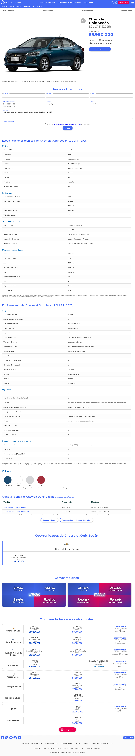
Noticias (51, 2)
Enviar (67, 128)
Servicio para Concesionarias (99, 743)
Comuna (93, 101)
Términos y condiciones (51, 743)
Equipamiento (48, 10)
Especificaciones (9, 10)
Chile (44, 748)
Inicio (3, 6)
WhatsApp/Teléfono (9, 101)
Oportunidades (87, 10)
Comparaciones (126, 10)
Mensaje (5, 110)
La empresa (25, 743)
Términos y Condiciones (60, 124)
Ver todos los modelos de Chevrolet (76, 520)
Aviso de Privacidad (75, 124)
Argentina (37, 748)
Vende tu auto (123, 2)
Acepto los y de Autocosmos (67, 124)
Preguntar (100, 49)
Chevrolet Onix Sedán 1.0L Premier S (16, 512)
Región (49, 101)
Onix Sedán (26, 6)
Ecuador (58, 748)
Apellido (49, 93)
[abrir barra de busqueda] (112, 2)
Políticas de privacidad (67, 743)
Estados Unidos (68, 748)
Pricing (78, 743)
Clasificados (62, 2)
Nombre (5, 93)
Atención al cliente (36, 743)
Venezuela (97, 748)
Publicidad (86, 743)
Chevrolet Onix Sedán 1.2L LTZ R (14, 507)
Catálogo (43, 2)
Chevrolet (17, 6)
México (77, 748)
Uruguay (89, 748)
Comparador (88, 2)
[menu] (132, 2)
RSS (112, 743)
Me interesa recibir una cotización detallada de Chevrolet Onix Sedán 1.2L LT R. (67, 114)
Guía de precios (74, 2)
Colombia (51, 748)
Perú (83, 748)
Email (92, 93)
